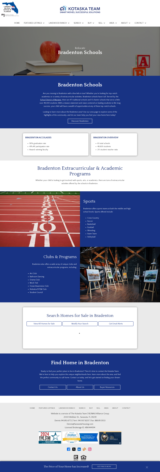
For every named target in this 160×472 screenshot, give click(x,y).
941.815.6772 (66, 420)
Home (17, 23)
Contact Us (53, 387)
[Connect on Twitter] (74, 450)
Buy (91, 408)
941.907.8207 (83, 420)
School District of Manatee (50, 100)
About (115, 408)
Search (82, 408)
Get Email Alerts (116, 324)
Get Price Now (104, 467)
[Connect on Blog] (84, 450)
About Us (80, 387)
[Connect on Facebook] (68, 450)
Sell (98, 408)
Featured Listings (47, 408)
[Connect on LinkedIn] (79, 450)
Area (106, 408)
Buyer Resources (107, 387)
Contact (126, 408)
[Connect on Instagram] (89, 450)
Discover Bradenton (80, 121)
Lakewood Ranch (67, 408)
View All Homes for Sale (44, 324)
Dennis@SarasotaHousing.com (80, 424)
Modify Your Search (80, 324)
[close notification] (147, 466)
